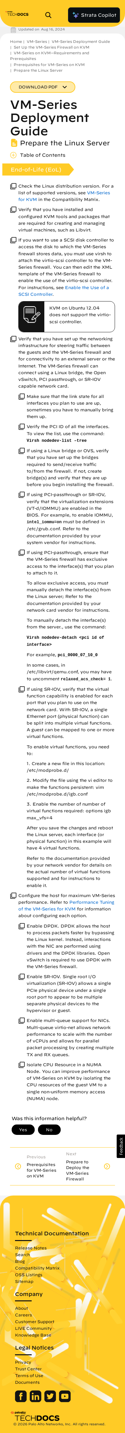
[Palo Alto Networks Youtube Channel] (65, 1400)
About (21, 1308)
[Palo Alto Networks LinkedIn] (36, 1400)
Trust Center (28, 1368)
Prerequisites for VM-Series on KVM (49, 64)
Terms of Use (29, 1375)
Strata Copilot (94, 15)
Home (16, 41)
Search (22, 1254)
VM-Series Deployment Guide (81, 41)
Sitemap (24, 1281)
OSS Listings (28, 1274)
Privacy (23, 1362)
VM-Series (37, 41)
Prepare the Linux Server (38, 70)
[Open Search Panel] (50, 15)
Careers (23, 1314)
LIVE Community (33, 1328)
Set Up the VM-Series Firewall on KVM (51, 47)
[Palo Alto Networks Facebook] (21, 1400)
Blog (20, 1261)
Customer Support (34, 1321)
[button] (121, 1146)
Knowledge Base (33, 1335)
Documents (27, 1382)
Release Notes (31, 1247)
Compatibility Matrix (37, 1268)
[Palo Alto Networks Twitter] (50, 1400)
